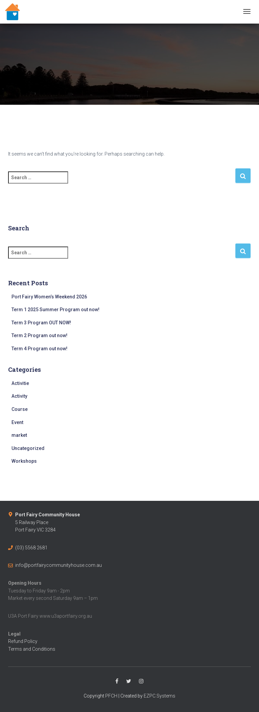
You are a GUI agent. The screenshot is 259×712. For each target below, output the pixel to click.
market (19, 435)
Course (19, 409)
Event (17, 422)
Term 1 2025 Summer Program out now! (55, 309)
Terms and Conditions (31, 649)
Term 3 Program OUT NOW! (41, 322)
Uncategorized (28, 448)
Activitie (20, 383)
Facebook (117, 681)
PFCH (111, 696)
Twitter (129, 681)
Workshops (24, 461)
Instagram (141, 681)
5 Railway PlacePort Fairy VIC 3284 (47, 522)
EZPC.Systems (159, 696)
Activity (19, 396)
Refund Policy (22, 641)
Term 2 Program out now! (39, 335)
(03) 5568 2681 (31, 547)
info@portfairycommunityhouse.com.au (58, 565)
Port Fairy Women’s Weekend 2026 (49, 296)
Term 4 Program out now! (39, 348)
